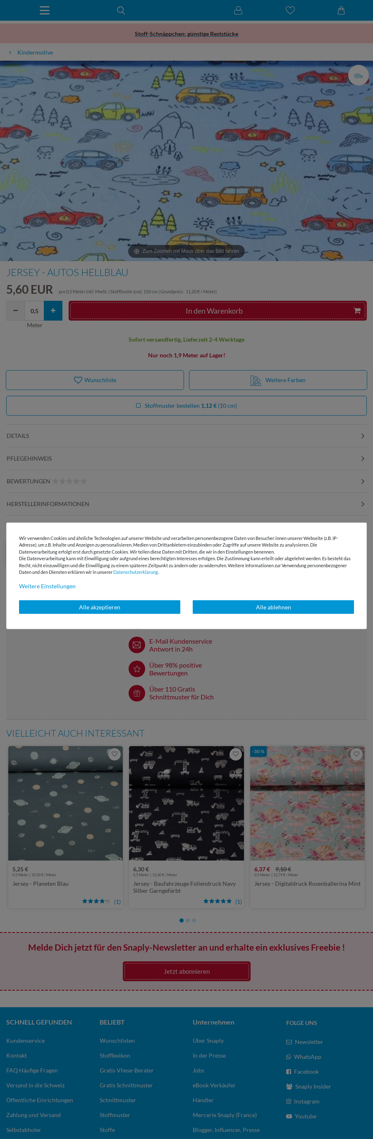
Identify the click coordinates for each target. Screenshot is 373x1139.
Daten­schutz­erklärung (135, 572)
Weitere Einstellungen (47, 585)
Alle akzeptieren (99, 606)
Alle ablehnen (273, 606)
